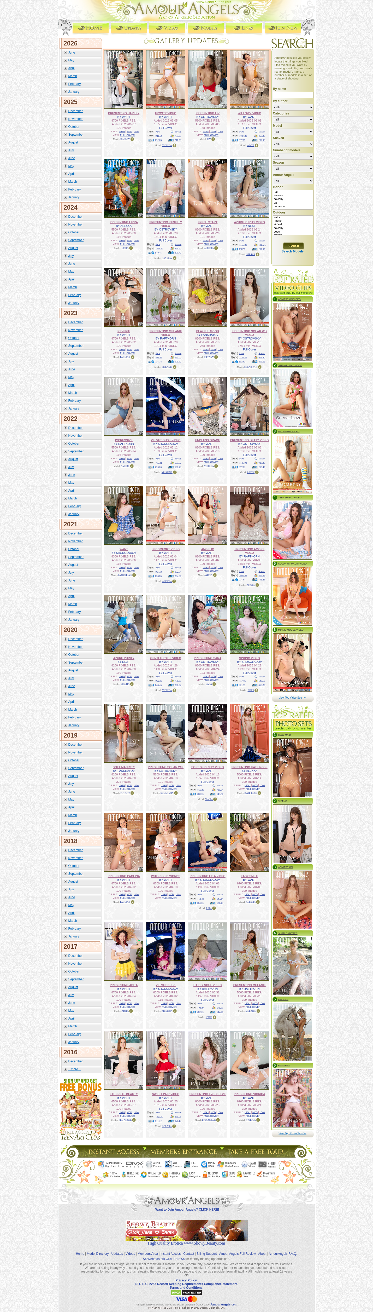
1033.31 (243, 361)
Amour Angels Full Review (237, 1249)
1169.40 (243, 357)
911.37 (158, 1120)
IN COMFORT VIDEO (166, 548)
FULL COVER (127, 135)
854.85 (158, 575)
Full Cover (165, 127)
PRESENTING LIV (208, 112)
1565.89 (243, 244)
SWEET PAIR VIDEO (165, 1093)
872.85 (262, 575)
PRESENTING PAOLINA (124, 875)
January (74, 91)
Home (80, 1249)
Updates (117, 1249)
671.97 (242, 684)
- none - (293, 195)
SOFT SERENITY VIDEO (207, 766)
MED (129, 131)
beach (293, 231)
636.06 (158, 466)
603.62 (178, 462)
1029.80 (159, 1116)
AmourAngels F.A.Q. (283, 1249)
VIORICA (167, 145)
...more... (74, 1069)
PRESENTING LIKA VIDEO (208, 875)
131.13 (220, 902)
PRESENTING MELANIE (249, 984)
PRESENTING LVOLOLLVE (208, 1093)
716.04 (220, 789)
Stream (178, 131)
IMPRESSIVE (124, 439)
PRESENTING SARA (207, 657)
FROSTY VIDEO (165, 112)
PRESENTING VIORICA (249, 1093)
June (71, 52)
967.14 (159, 571)
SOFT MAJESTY (124, 766)
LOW (136, 131)
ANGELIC (207, 548)
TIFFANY (209, 356)
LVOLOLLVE (125, 574)
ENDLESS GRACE (207, 439)
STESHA (250, 254)
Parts (158, 131)
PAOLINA (125, 356)
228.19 (178, 1120)
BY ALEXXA (124, 225)
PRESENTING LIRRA (124, 221)
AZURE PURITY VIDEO (249, 221)
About (262, 1249)
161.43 (178, 466)
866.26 (200, 789)
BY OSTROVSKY (207, 116)
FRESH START (207, 221)
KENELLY (167, 257)
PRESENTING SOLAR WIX (165, 766)
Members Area (148, 1249)
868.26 (262, 135)
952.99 (159, 680)
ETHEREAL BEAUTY (124, 1093)
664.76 (200, 902)
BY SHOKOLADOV (165, 443)
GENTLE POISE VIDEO (165, 657)
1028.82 (159, 248)
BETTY (250, 472)
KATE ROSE (251, 792)
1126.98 (243, 462)
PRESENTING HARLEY (123, 112)
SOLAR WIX (250, 366)
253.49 (262, 466)
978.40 (262, 357)
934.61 (242, 579)
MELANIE (167, 366)
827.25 (159, 357)
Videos (130, 1249)
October (74, 126)
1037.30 (243, 135)
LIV (209, 138)
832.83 (158, 140)
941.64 (159, 135)
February (74, 83)
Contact (188, 1249)
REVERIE (123, 330)
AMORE (125, 465)
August (73, 142)
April (71, 68)
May (71, 60)
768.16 (200, 793)
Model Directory (98, 1249)
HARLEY (125, 138)
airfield (293, 224)
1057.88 (243, 575)
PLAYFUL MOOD (207, 330)
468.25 (262, 684)
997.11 (242, 466)
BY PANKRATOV (207, 334)
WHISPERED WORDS (165, 875)
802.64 (178, 571)
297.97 (262, 249)
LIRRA (125, 247)
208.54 (178, 684)
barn (293, 202)
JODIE (209, 1017)
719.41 (159, 462)
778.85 (178, 680)
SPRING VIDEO (249, 657)
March (72, 76)
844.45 (158, 684)
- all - (293, 192)
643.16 (262, 680)
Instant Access (171, 1249)
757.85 (242, 680)
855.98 (178, 1116)
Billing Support (207, 1249)
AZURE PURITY (123, 657)
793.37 (200, 1007)
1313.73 (262, 244)
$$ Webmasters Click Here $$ (164, 1254)
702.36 (200, 1011)
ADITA (250, 145)
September (76, 134)
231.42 (178, 252)
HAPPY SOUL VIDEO (207, 984)
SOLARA (167, 1126)
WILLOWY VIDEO (249, 112)
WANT (124, 548)
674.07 (178, 357)
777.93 (178, 135)
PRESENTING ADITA (124, 984)
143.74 (220, 793)
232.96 (262, 140)
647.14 (220, 898)
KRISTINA (167, 472)
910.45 (158, 252)
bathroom (293, 206)
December (75, 111)
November (75, 118)
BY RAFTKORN (166, 338)
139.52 (178, 361)
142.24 (220, 1011)
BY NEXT (249, 225)
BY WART (123, 116)
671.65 (220, 1007)
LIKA (209, 908)
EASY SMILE (249, 875)
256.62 (262, 361)
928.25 (262, 462)
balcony (293, 199)
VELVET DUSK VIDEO (165, 439)
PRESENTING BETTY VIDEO (249, 439)
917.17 (242, 140)
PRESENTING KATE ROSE (250, 766)
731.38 (158, 361)
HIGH (122, 131)
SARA (209, 683)
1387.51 (243, 249)
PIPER (250, 690)
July (71, 150)
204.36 (178, 575)
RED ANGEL (125, 1119)
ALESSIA (209, 247)
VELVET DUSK (166, 984)
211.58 (178, 140)
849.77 (178, 248)
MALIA (209, 799)
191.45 (262, 579)
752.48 (200, 898)
